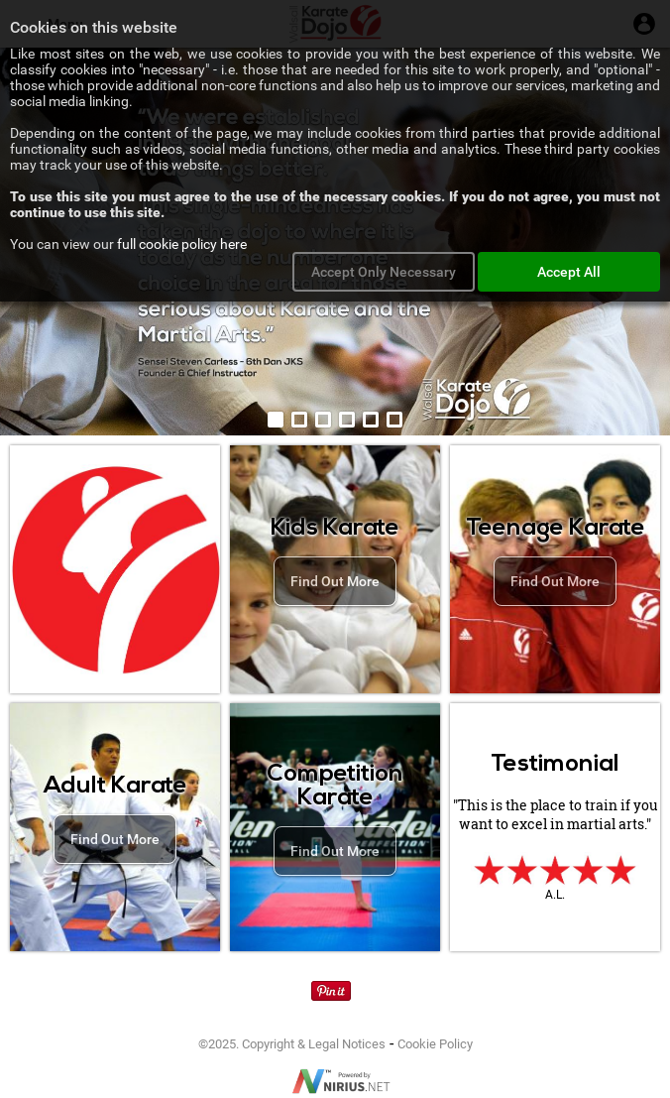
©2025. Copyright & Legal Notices (292, 1044)
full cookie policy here (182, 244)
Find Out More (335, 581)
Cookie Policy (435, 1044)
